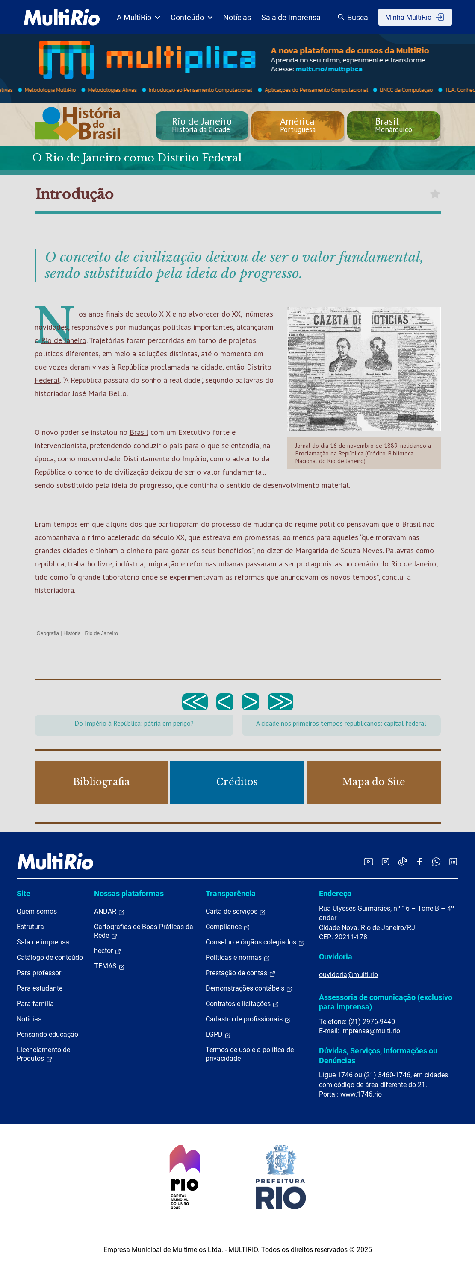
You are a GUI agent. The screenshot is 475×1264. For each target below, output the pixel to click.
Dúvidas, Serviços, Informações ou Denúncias (378, 1055)
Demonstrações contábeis (249, 988)
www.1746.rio (361, 1094)
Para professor (39, 973)
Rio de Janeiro (63, 340)
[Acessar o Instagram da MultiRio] (385, 861)
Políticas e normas (238, 957)
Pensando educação (47, 1034)
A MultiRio (138, 17)
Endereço (335, 893)
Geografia (48, 633)
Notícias (237, 17)
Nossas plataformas (129, 893)
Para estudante (39, 988)
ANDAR (109, 911)
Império (194, 458)
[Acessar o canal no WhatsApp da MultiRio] (436, 861)
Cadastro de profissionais (248, 1019)
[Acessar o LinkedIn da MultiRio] (453, 861)
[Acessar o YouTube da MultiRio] (368, 861)
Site (23, 893)
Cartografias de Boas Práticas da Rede (143, 931)
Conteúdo (192, 17)
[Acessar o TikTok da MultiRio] (402, 861)
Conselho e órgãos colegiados (255, 942)
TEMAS (109, 966)
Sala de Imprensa (291, 17)
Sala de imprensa (43, 942)
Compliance (228, 927)
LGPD (218, 1034)
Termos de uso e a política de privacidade (250, 1054)
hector (107, 951)
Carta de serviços (236, 911)
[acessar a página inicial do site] (61, 17)
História (72, 633)
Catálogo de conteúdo (50, 957)
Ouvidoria (335, 956)
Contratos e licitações (242, 1004)
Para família (35, 1004)
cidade (211, 367)
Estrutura (30, 927)
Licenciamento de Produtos (43, 1054)
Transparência (231, 893)
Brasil (139, 432)
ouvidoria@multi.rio (348, 975)
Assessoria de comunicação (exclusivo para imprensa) (385, 1002)
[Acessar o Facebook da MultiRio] (419, 861)
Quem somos (37, 911)
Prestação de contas (241, 973)
